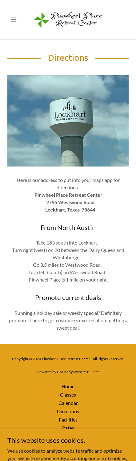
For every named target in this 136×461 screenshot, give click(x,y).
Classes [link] (68, 394)
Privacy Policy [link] (68, 436)
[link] (68, 20)
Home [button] (68, 386)
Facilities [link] (68, 419)
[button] (16, 20)
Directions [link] (68, 411)
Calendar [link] (68, 403)
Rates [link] (68, 428)
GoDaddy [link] (65, 371)
